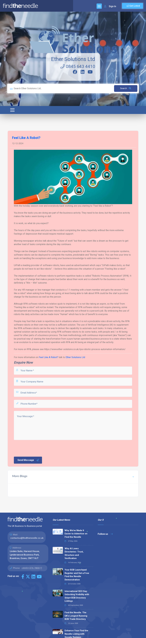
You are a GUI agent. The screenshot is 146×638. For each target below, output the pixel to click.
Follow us (105, 534)
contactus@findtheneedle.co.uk (26, 538)
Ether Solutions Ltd (73, 59)
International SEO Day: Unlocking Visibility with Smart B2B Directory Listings (77, 596)
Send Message (28, 460)
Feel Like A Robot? (48, 357)
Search (125, 88)
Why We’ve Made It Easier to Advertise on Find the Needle (76, 533)
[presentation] (35, 448)
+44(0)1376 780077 (31, 568)
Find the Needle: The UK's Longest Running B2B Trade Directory (76, 615)
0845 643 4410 (77, 66)
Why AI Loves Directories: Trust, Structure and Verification (74, 553)
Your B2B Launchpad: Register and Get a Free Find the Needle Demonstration (77, 574)
